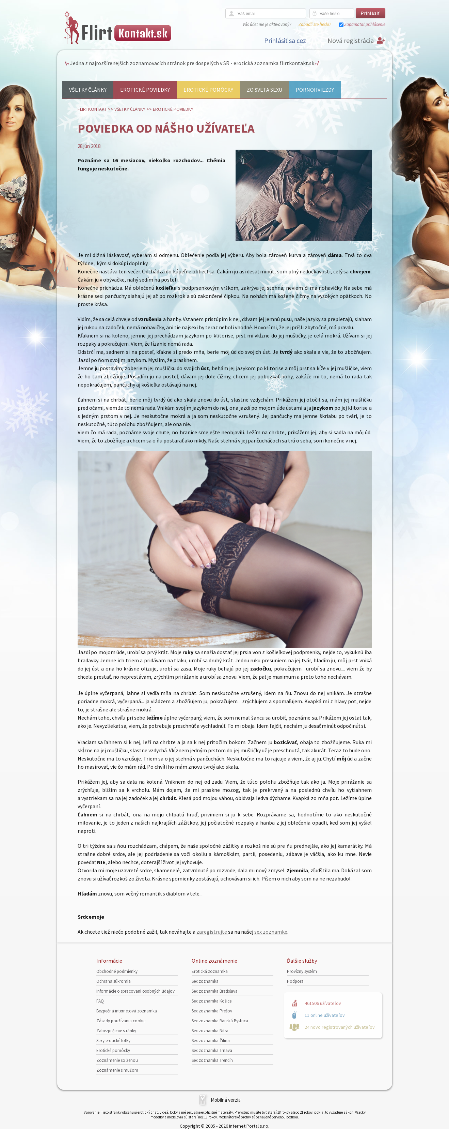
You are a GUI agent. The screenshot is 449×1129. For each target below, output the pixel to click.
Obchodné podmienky (117, 971)
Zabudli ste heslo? (315, 24)
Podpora (295, 981)
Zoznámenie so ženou (117, 1060)
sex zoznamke (270, 931)
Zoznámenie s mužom (117, 1070)
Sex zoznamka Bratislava (215, 991)
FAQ (100, 1001)
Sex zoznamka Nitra (210, 1031)
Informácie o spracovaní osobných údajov (135, 991)
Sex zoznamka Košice (211, 1001)
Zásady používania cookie (120, 1021)
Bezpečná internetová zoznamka (126, 1011)
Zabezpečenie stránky (116, 1031)
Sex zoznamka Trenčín (212, 1060)
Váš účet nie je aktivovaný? (267, 24)
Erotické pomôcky (208, 89)
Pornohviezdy (315, 89)
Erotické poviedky (145, 89)
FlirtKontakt (92, 109)
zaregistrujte (212, 931)
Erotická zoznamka (210, 971)
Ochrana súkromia (113, 981)
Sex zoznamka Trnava (212, 1050)
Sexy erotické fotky (113, 1040)
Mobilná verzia (226, 1100)
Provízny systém (302, 971)
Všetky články (88, 89)
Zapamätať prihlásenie (364, 24)
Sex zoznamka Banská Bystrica (220, 1021)
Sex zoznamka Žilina (211, 1040)
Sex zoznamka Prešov (212, 1011)
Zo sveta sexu (264, 89)
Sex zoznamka (205, 981)
